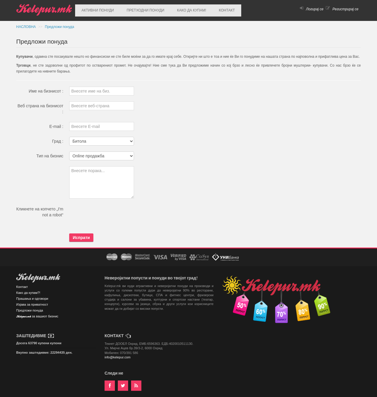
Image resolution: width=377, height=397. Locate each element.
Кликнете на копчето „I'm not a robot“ (39, 209)
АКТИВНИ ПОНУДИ (96, 9)
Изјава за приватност (32, 302)
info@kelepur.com (117, 354)
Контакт (22, 284)
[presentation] (114, 213)
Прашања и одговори (32, 296)
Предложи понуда (59, 24)
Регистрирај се (342, 9)
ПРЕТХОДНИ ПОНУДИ (139, 9)
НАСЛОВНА (26, 24)
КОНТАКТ (213, 9)
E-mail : (56, 123)
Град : (57, 138)
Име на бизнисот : (46, 88)
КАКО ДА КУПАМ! (181, 9)
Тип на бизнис (50, 153)
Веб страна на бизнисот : (40, 106)
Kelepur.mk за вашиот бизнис (37, 314)
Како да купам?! (28, 290)
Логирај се (311, 9)
